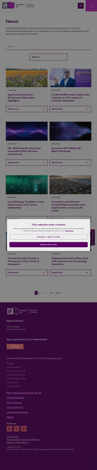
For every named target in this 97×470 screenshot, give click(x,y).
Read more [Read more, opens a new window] (69, 231)
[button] (48, 237)
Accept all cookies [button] (48, 245)
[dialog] (48, 235)
